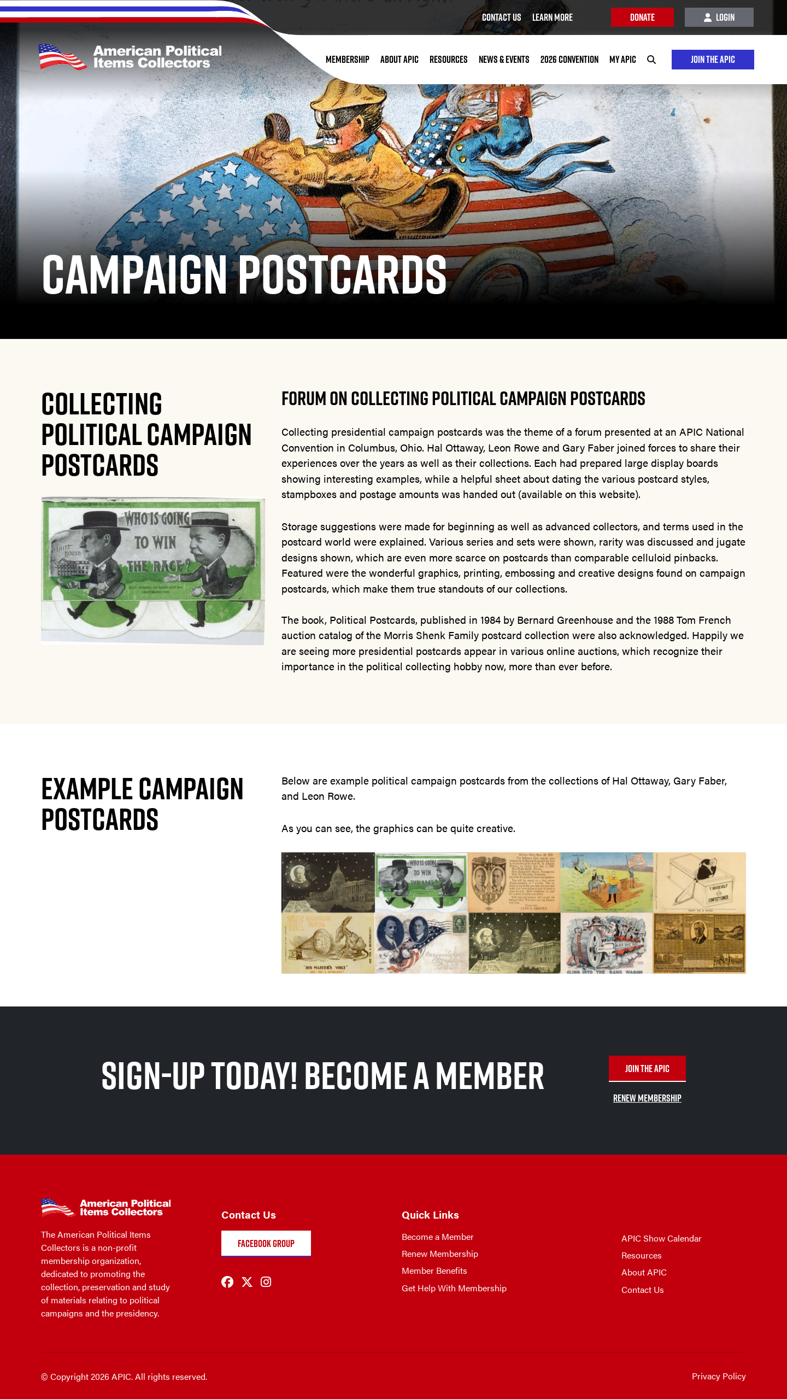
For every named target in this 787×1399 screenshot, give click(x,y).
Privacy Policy (719, 1375)
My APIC (622, 59)
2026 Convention (569, 59)
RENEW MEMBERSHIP (647, 1098)
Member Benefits (434, 1270)
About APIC (399, 59)
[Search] (651, 60)
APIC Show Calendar (661, 1238)
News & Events (503, 59)
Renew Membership (440, 1253)
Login (719, 17)
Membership (347, 59)
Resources (448, 59)
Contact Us (642, 1289)
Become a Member (438, 1236)
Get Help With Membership (454, 1287)
